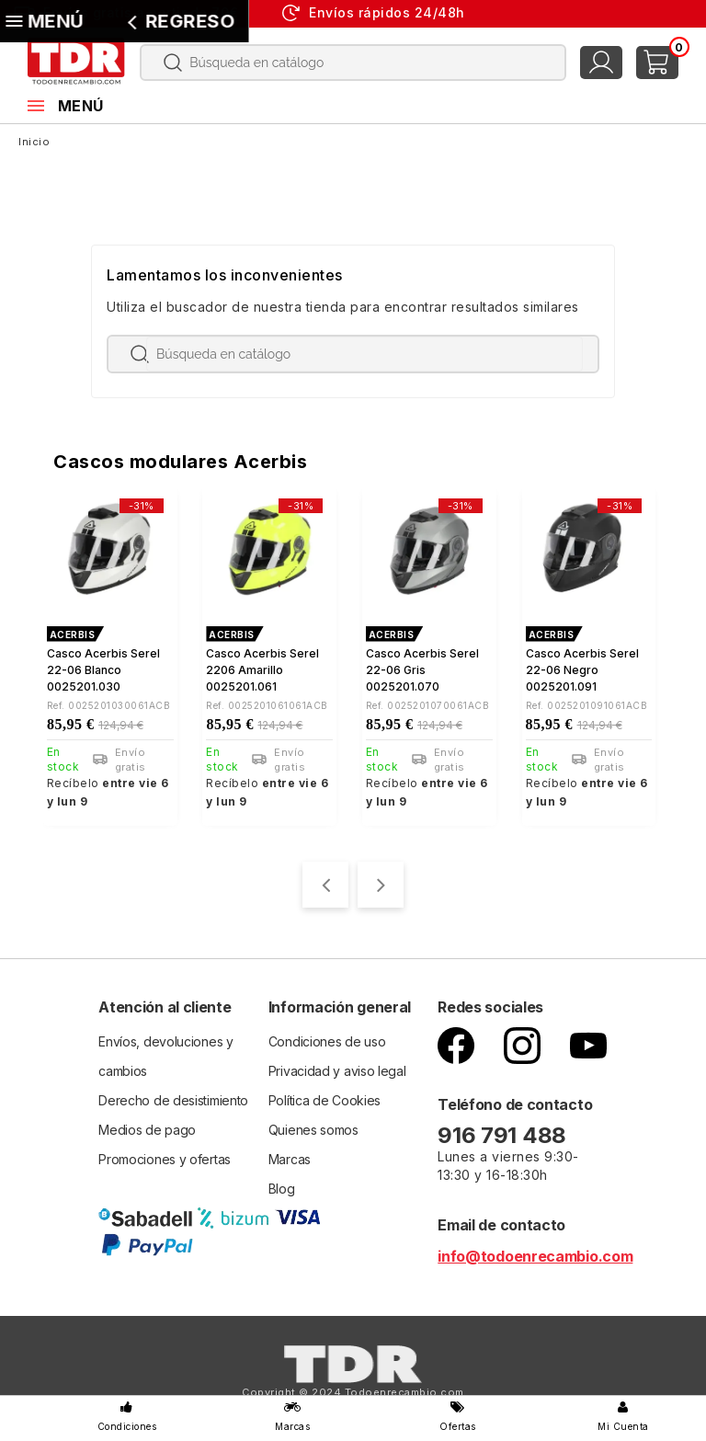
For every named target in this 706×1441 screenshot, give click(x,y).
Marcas (289, 1154)
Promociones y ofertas (164, 1154)
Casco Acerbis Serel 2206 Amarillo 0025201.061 (262, 669)
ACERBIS (73, 634)
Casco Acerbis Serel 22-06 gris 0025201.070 (422, 669)
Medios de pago (147, 1125)
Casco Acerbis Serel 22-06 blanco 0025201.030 (103, 669)
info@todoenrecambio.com (535, 1251)
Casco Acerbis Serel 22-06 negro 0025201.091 (582, 669)
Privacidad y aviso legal (337, 1066)
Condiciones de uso (327, 1037)
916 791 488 (504, 1130)
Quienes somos (313, 1125)
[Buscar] (353, 62)
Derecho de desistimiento (173, 1096)
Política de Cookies (324, 1096)
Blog (281, 1184)
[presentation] (325, 880)
